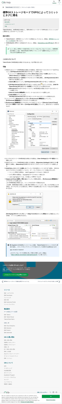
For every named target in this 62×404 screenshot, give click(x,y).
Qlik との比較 (7, 351)
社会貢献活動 (7, 370)
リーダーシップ (8, 368)
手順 (6, 26)
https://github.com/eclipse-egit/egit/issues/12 (24, 254)
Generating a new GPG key (45, 43)
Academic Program (9, 375)
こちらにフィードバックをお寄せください (15, 274)
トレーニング (7, 297)
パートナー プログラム (10, 377)
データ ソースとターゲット (11, 356)
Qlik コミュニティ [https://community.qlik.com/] (42, 392)
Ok (51, 396)
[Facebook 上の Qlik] (56, 392)
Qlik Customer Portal (10, 302)
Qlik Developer (8, 295)
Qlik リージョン (8, 358)
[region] (30, 398)
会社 (5, 365)
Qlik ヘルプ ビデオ (9, 293)
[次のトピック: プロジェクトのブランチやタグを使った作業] (46, 281)
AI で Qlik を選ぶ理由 (9, 349)
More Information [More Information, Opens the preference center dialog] (50, 400)
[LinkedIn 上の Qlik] (53, 392)
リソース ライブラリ (9, 304)
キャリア (6, 379)
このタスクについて (10, 24)
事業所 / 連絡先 (8, 384)
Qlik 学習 (6, 299)
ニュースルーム (8, 381)
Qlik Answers (7, 328)
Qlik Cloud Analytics (9, 325)
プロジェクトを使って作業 (27, 7)
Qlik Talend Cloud (9, 316)
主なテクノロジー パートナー (11, 353)
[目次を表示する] (3, 7)
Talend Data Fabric (9, 319)
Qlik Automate (8, 332)
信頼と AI (6, 346)
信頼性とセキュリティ (10, 342)
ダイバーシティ (8, 372)
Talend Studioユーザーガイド (12, 7)
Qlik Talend (7, 314)
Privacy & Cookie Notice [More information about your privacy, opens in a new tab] (27, 402)
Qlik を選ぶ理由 (8, 340)
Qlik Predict (7, 330)
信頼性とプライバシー (10, 344)
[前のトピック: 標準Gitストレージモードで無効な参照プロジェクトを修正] (15, 281)
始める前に (7, 22)
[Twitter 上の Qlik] (50, 392)
